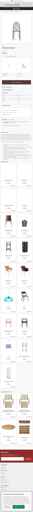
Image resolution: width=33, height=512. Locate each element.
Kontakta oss (4, 479)
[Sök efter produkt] (24, 4)
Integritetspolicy (10, 504)
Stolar (6, 11)
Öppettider (3, 468)
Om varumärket (6, 105)
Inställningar (7, 506)
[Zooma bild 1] (16, 28)
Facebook (4, 487)
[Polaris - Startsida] (12, 4)
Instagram (4, 489)
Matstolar (11, 11)
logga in (6, 122)
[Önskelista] (29, 4)
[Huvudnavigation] (2, 4)
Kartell (3, 45)
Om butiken (3, 480)
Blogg (2, 473)
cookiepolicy (21, 504)
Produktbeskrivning (7, 90)
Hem (2, 11)
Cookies (2, 472)
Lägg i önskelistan (6, 86)
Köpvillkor (3, 467)
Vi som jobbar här (5, 482)
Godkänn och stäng (18, 506)
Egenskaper (5, 92)
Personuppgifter (4, 470)
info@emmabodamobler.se (23, 139)
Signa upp (28, 458)
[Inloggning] (26, 4)
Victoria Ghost (17, 11)
